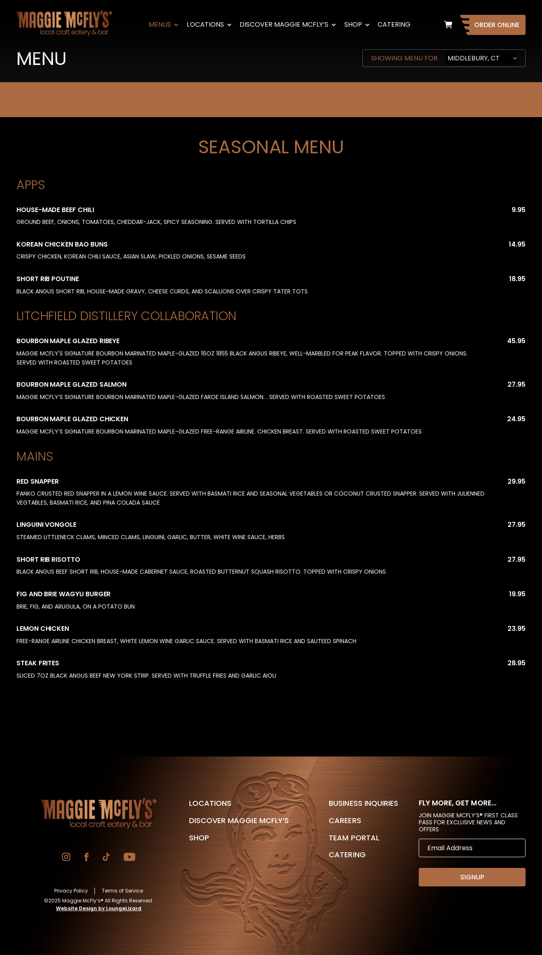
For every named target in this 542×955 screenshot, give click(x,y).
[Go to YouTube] (129, 857)
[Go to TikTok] (106, 857)
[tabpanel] (271, 426)
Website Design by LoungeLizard (98, 908)
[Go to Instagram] (66, 857)
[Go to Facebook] (86, 857)
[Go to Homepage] (98, 814)
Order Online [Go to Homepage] (496, 25)
